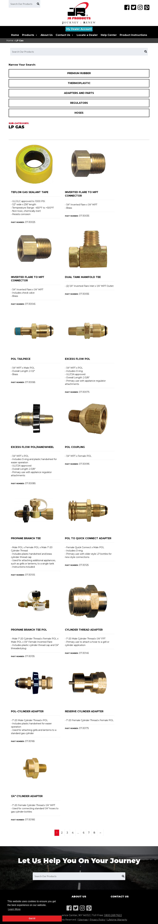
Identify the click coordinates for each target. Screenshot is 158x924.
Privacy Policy (97, 919)
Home (15, 35)
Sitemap (83, 919)
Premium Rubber (79, 73)
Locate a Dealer (87, 35)
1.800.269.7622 (113, 915)
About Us (47, 35)
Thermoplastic (79, 83)
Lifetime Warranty (117, 919)
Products (29, 35)
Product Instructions (133, 35)
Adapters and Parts (79, 93)
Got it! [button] (32, 918)
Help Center (109, 35)
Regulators (79, 102)
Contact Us (65, 35)
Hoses (79, 112)
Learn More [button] (14, 909)
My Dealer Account (79, 29)
